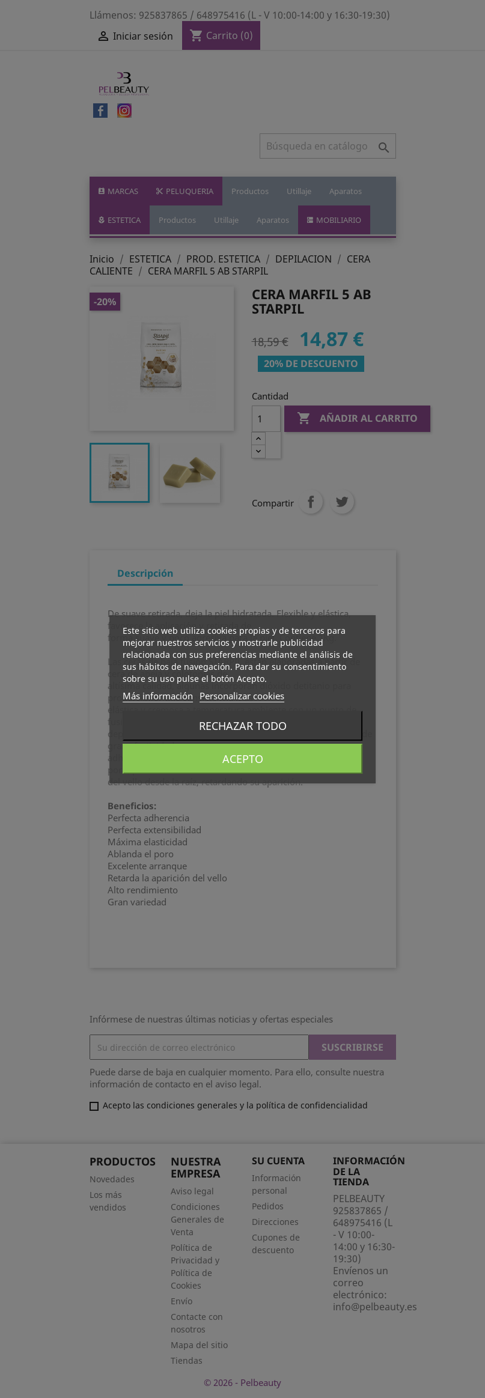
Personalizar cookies (242, 696)
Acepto (242, 759)
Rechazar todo (243, 726)
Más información (158, 696)
